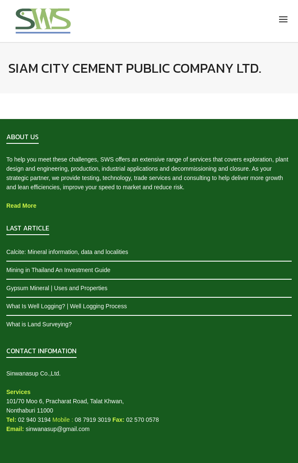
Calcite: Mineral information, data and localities (67, 252)
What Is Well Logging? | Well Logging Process (66, 306)
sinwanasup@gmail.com (58, 429)
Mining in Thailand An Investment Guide (58, 270)
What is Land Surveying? (39, 324)
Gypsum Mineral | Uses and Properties (56, 288)
